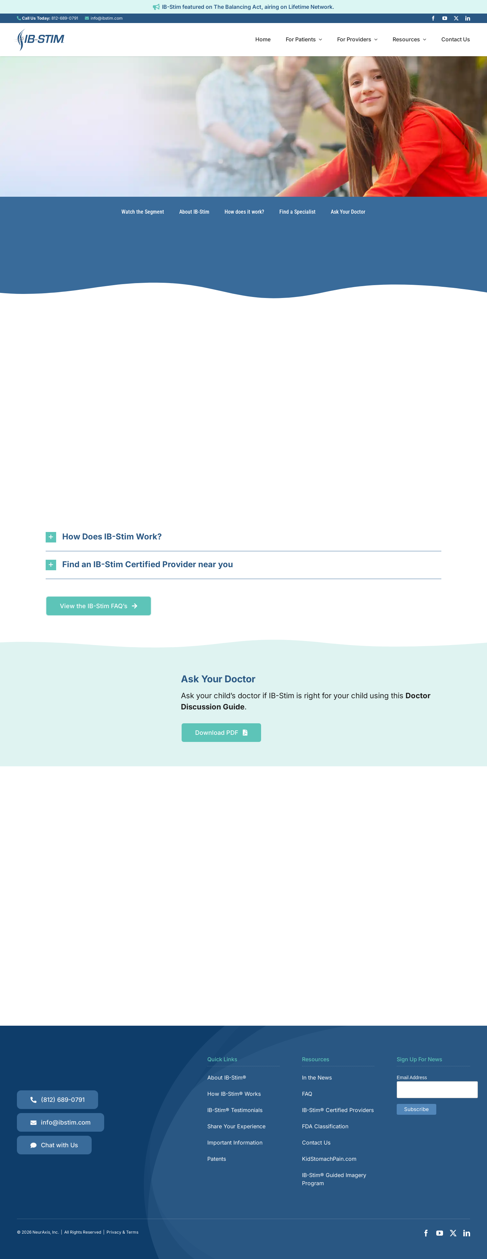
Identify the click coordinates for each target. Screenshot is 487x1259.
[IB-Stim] (39, 30)
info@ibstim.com (107, 18)
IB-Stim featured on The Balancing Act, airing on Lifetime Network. (248, 6)
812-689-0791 (64, 18)
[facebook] (433, 18)
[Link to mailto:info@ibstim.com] (87, 18)
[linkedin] (467, 18)
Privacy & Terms (122, 1232)
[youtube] (444, 18)
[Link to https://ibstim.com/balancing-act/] (156, 7)
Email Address (412, 1077)
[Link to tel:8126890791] (19, 18)
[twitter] (456, 18)
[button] (243, 537)
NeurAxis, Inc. (45, 1232)
